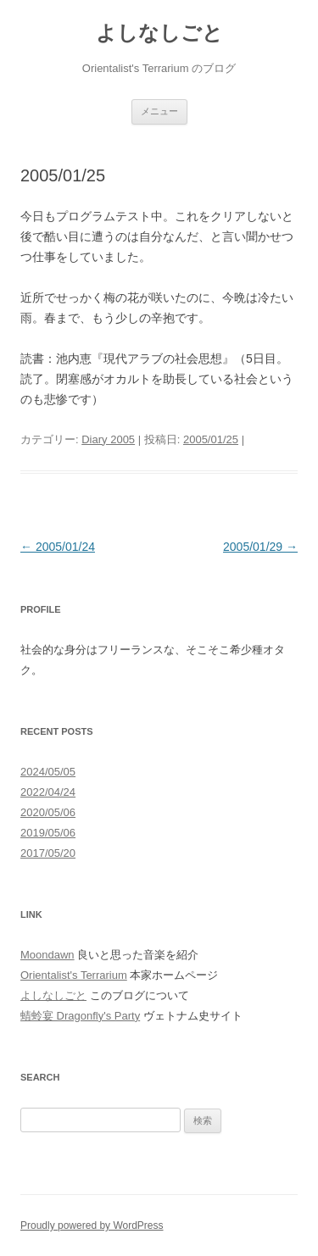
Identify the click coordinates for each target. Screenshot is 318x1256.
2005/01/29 (260, 546)
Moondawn (47, 954)
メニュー (159, 111)
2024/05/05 (47, 771)
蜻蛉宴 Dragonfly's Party (80, 1015)
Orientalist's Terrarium (73, 975)
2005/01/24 (57, 546)
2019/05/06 (47, 832)
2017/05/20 (47, 853)
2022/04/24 (47, 792)
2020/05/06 (47, 812)
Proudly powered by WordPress (92, 1225)
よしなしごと (159, 32)
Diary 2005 (108, 439)
